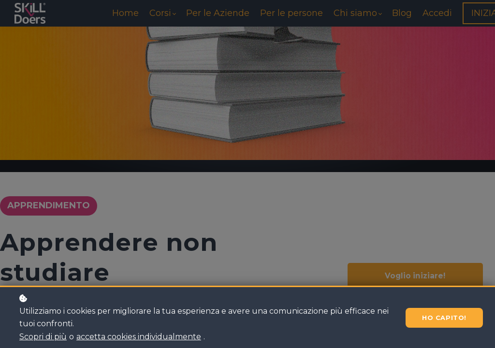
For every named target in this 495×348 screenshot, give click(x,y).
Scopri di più (43, 336)
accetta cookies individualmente (138, 336)
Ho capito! (441, 317)
